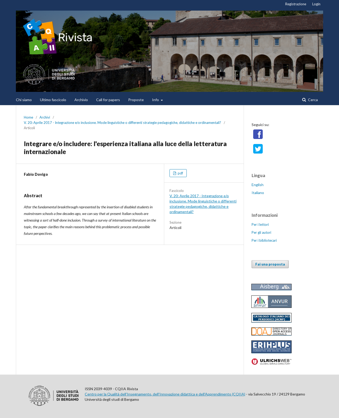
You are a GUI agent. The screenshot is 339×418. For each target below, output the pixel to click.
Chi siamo (24, 99)
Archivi (44, 117)
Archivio (81, 99)
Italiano (258, 192)
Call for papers (108, 99)
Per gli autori (261, 232)
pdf (180, 173)
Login (316, 4)
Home (28, 117)
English (258, 184)
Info (156, 99)
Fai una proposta (270, 264)
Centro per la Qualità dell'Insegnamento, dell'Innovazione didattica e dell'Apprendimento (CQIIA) (165, 394)
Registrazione (295, 4)
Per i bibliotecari (264, 240)
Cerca (312, 99)
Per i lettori (260, 224)
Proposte (136, 99)
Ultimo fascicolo (53, 99)
